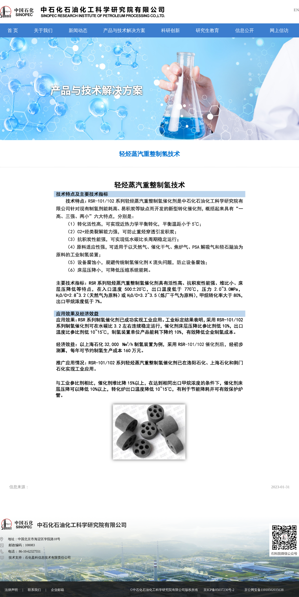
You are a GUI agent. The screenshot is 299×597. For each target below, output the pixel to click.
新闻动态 (78, 30)
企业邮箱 (57, 590)
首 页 (12, 30)
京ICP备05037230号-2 (218, 590)
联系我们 (34, 590)
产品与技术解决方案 (124, 30)
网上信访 (279, 30)
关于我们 (43, 30)
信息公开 (244, 30)
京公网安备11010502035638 (263, 590)
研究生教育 (207, 30)
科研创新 (170, 30)
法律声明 (11, 590)
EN (296, 10)
